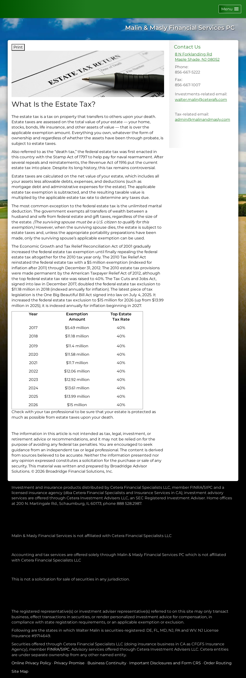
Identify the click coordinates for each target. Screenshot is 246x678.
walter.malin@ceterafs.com (201, 99)
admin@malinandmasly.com (202, 119)
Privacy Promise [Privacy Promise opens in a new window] (69, 663)
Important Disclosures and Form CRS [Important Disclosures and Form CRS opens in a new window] (165, 663)
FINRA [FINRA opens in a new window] (53, 649)
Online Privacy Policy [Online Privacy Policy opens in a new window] (31, 663)
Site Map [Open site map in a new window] (20, 671)
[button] (230, 9)
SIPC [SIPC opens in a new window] (65, 649)
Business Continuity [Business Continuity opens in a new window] (106, 663)
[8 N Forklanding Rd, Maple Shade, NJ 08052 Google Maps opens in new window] (197, 57)
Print (18, 47)
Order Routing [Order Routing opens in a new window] (218, 663)
